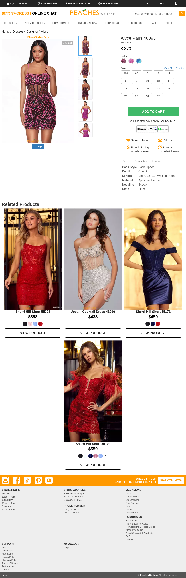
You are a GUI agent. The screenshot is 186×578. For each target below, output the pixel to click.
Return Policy (8, 557)
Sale (128, 506)
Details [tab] (126, 161)
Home (6, 31)
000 (126, 73)
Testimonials (8, 566)
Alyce (44, 31)
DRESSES (10, 23)
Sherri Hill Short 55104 (93, 444)
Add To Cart (153, 111)
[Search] (182, 13)
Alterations (7, 554)
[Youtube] (49, 480)
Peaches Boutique (149, 575)
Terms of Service (10, 563)
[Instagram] (5, 480)
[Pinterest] (38, 480)
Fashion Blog (132, 520)
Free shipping (108, 3)
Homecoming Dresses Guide (140, 527)
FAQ (128, 536)
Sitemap (130, 539)
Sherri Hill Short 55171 (153, 312)
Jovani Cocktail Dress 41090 (93, 312)
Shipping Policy (9, 560)
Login (66, 547)
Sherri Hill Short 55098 (32, 312)
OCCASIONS (113, 23)
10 (147, 80)
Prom (128, 493)
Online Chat (44, 13)
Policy (5, 575)
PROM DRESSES (34, 23)
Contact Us (7, 550)
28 (136, 96)
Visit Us (5, 547)
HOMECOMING (61, 23)
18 (136, 88)
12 (158, 80)
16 (125, 88)
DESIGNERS (136, 23)
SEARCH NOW (171, 480)
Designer (32, 31)
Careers (6, 569)
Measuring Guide (134, 530)
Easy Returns (47, 3)
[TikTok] (27, 480)
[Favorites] (148, 3)
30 (147, 96)
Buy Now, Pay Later (78, 3)
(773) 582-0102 (71, 509)
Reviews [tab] (156, 161)
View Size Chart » (174, 68)
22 (158, 88)
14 (169, 80)
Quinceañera (132, 500)
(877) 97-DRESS (72, 512)
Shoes (129, 509)
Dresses (18, 31)
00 (136, 73)
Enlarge (38, 146)
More (170, 23)
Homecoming (132, 496)
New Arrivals (132, 503)
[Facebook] (16, 480)
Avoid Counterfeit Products (139, 533)
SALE (155, 23)
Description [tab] (141, 161)
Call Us (167, 140)
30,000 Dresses (17, 3)
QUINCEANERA (87, 23)
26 (125, 96)
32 (158, 96)
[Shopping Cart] (162, 3)
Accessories (132, 512)
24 (169, 88)
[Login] (175, 3)
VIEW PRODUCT (33, 333)
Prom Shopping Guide (137, 524)
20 (147, 88)
